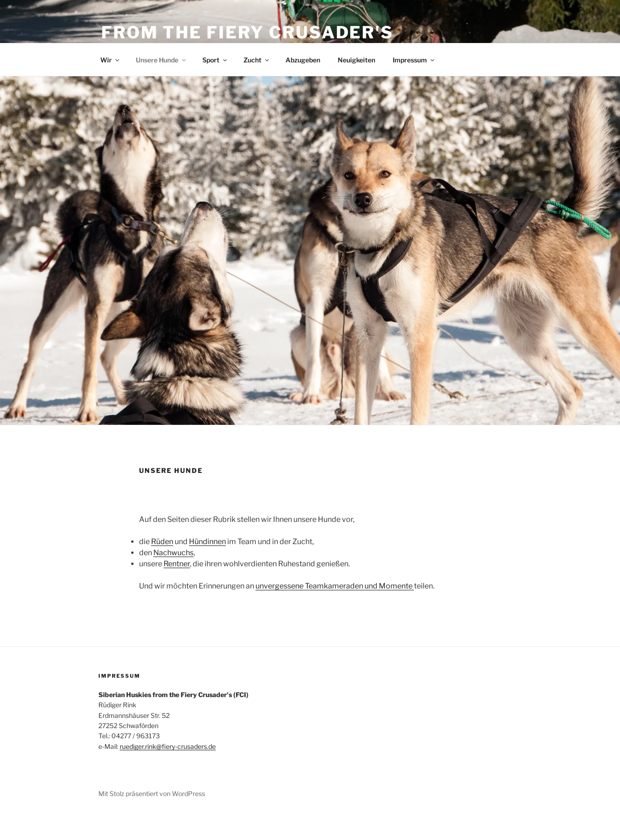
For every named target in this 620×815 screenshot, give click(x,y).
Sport (215, 60)
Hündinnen (207, 541)
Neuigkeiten (356, 60)
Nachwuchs (173, 552)
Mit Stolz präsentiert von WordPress (151, 793)
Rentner (177, 563)
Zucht (256, 60)
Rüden (162, 541)
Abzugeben (303, 60)
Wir (110, 60)
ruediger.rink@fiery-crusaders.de (168, 746)
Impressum (414, 60)
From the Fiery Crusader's (247, 32)
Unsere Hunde (161, 60)
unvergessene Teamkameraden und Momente (334, 586)
